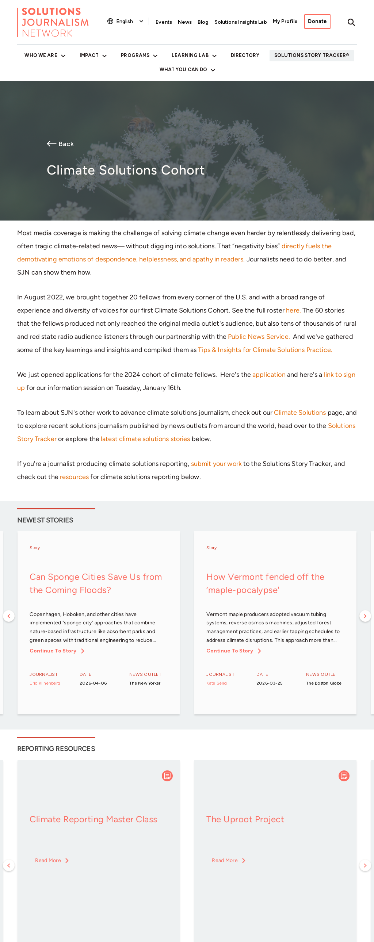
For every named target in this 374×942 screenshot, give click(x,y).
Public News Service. (259, 337)
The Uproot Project (245, 819)
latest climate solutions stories (145, 439)
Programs (135, 55)
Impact (89, 55)
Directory (245, 55)
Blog (203, 22)
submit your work (216, 464)
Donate (317, 21)
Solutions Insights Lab (240, 22)
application (269, 375)
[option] (98, 623)
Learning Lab (190, 55)
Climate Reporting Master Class (93, 819)
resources (74, 477)
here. (293, 310)
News (185, 22)
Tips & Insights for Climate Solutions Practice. (265, 350)
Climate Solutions (300, 413)
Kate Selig (216, 683)
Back (66, 144)
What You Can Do (183, 69)
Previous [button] (9, 616)
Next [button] (365, 616)
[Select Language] (130, 21)
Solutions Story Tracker (310, 55)
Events (164, 22)
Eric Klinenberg (45, 683)
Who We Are (40, 55)
